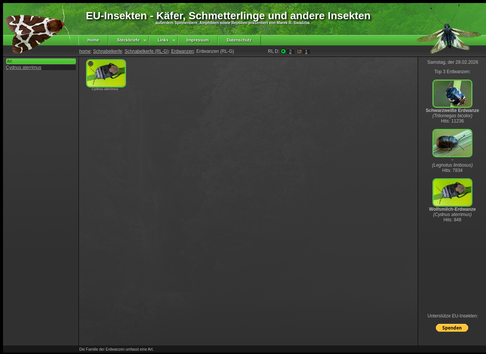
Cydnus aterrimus (24, 67)
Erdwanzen (182, 51)
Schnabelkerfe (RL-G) (147, 51)
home (85, 51)
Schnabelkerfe (107, 51)
